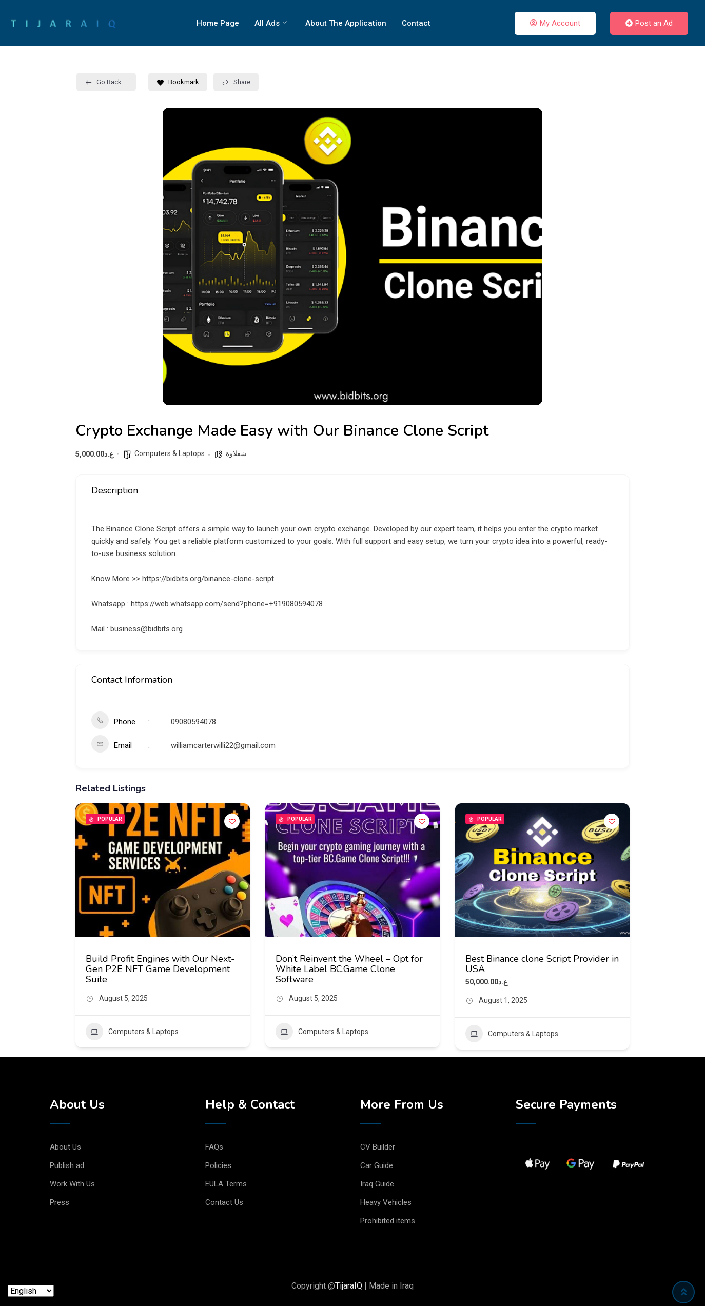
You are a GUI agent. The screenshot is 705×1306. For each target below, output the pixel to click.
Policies (218, 1165)
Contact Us (224, 1202)
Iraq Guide (377, 1184)
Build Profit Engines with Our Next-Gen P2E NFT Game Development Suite (160, 969)
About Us (65, 1147)
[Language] (31, 1291)
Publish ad (67, 1165)
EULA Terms (226, 1184)
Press (59, 1202)
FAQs (214, 1147)
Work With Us (72, 1184)
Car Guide (376, 1165)
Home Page (218, 23)
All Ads (270, 23)
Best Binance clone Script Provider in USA (542, 964)
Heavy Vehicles (386, 1202)
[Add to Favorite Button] (232, 821)
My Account (555, 23)
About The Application (345, 23)
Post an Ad (649, 23)
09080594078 (193, 721)
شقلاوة (236, 453)
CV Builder (377, 1147)
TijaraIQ (348, 1286)
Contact (416, 23)
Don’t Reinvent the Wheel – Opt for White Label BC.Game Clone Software (349, 969)
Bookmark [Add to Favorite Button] (177, 82)
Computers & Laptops (169, 453)
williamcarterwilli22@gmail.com (223, 745)
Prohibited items (387, 1220)
